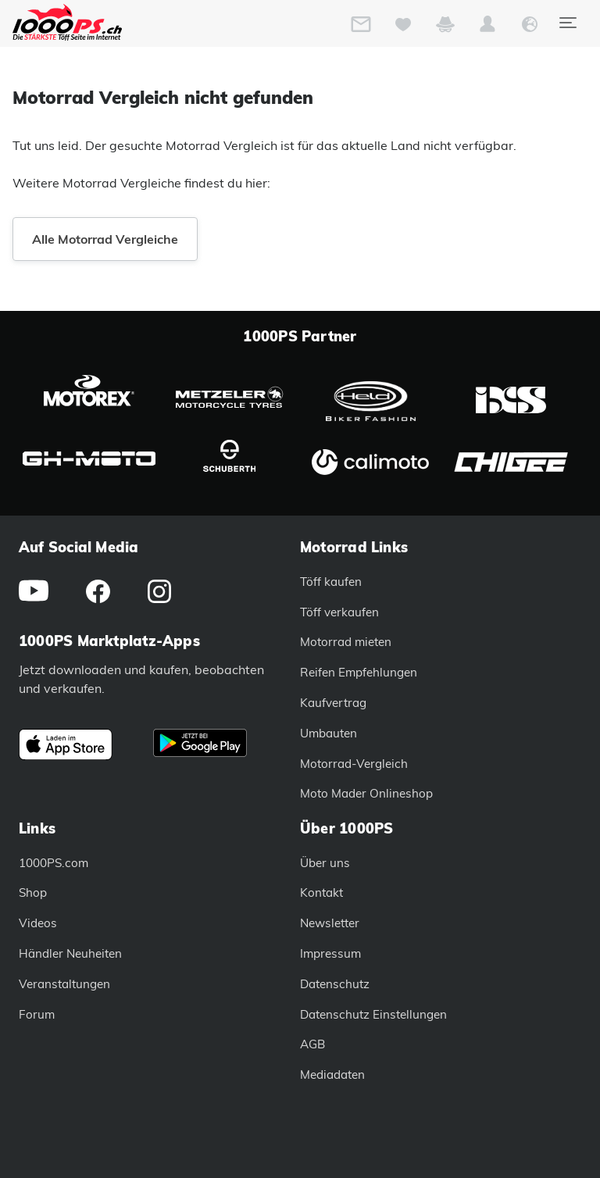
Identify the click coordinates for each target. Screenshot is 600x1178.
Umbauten (328, 733)
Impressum (330, 953)
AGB (312, 1044)
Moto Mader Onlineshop (366, 793)
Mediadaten (332, 1074)
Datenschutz (335, 983)
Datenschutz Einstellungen (373, 1014)
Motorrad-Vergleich (354, 763)
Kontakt (321, 892)
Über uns (325, 862)
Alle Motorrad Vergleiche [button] (105, 239)
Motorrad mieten (345, 641)
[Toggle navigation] (567, 23)
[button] (487, 27)
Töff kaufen (331, 581)
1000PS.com (53, 862)
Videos (38, 923)
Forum (37, 1014)
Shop (33, 892)
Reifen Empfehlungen (358, 672)
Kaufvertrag (333, 702)
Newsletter (329, 923)
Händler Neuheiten (70, 953)
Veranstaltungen (64, 983)
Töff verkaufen (339, 612)
